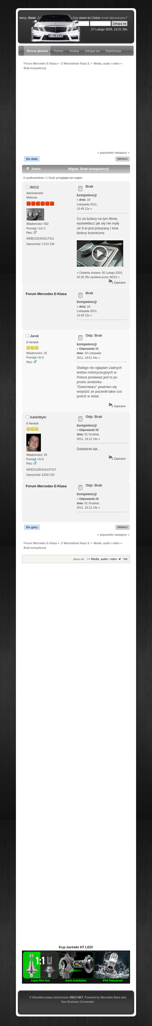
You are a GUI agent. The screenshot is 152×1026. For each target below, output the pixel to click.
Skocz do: (79, 559)
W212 (34, 187)
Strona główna (37, 51)
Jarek (34, 336)
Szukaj (74, 51)
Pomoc (58, 51)
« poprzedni (105, 152)
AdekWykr (38, 417)
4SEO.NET (76, 997)
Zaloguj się (92, 51)
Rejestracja (113, 51)
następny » (122, 152)
